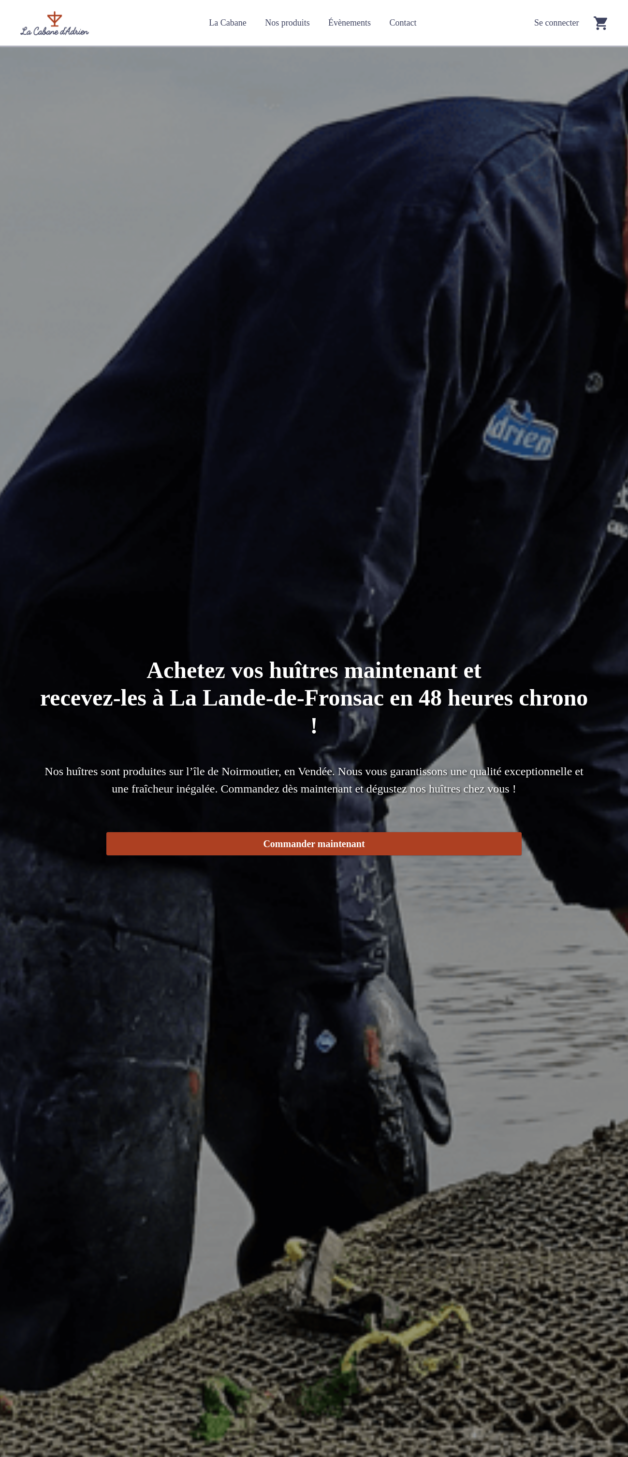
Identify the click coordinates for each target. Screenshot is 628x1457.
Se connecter (556, 23)
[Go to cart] (600, 23)
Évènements (349, 23)
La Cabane (227, 23)
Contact (402, 23)
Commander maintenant (314, 843)
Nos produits (287, 23)
